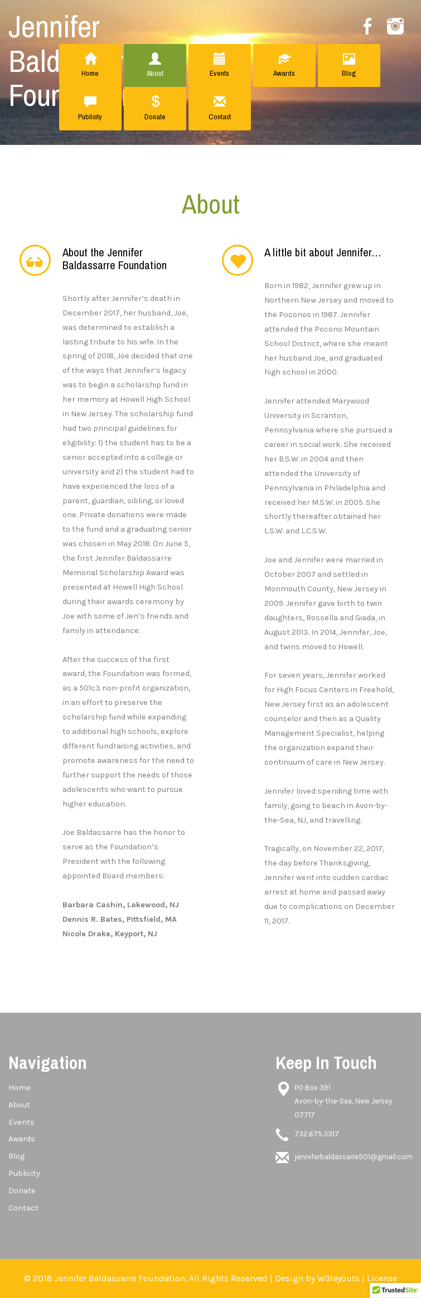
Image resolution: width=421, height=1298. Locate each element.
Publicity (90, 108)
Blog (349, 65)
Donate (155, 108)
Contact (220, 108)
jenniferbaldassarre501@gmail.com (353, 1157)
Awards (284, 65)
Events (220, 65)
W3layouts (338, 1278)
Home (90, 65)
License (382, 1278)
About (155, 65)
